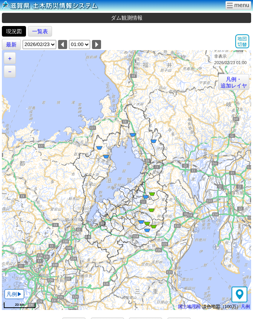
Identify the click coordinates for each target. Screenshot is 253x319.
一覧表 (40, 31)
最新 (11, 44)
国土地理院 (189, 306)
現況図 (14, 31)
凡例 (245, 306)
